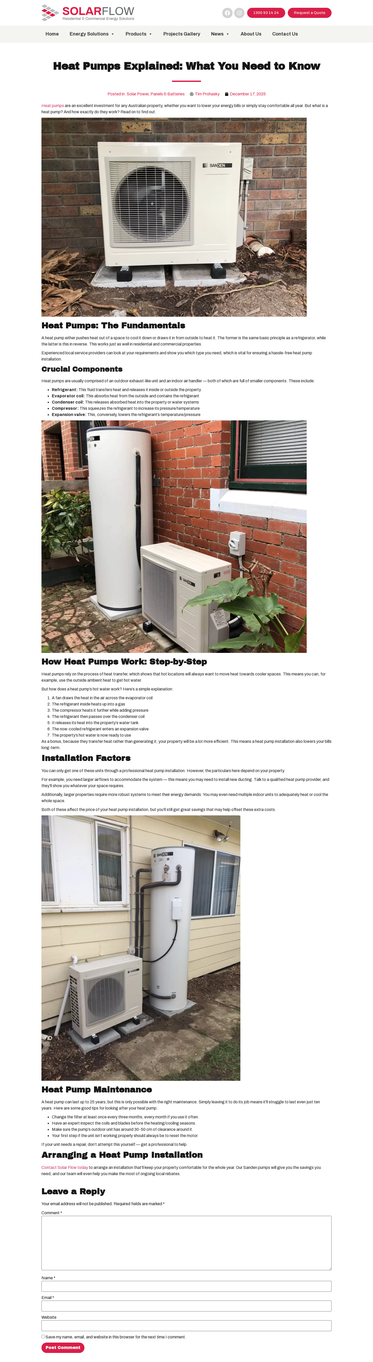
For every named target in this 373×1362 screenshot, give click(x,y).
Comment (51, 1213)
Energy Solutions (92, 34)
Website (48, 1317)
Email (47, 1298)
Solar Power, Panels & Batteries (156, 94)
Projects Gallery (181, 34)
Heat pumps (52, 105)
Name (48, 1278)
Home (52, 34)
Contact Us (285, 34)
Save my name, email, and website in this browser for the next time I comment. (116, 1337)
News (220, 34)
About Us (251, 34)
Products (139, 34)
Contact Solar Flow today (64, 1167)
